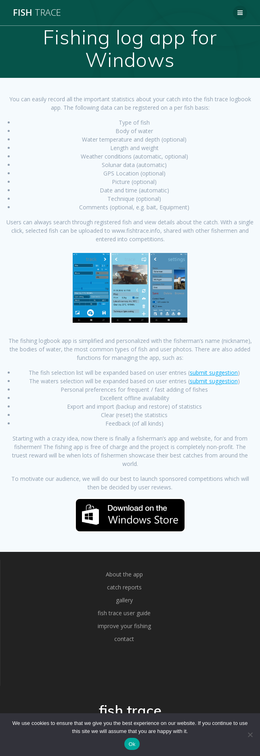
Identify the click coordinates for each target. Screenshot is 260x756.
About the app (124, 574)
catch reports (124, 587)
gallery (124, 600)
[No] (250, 735)
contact (124, 639)
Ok (131, 744)
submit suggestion (214, 372)
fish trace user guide (124, 613)
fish (37, 12)
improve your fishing (124, 626)
